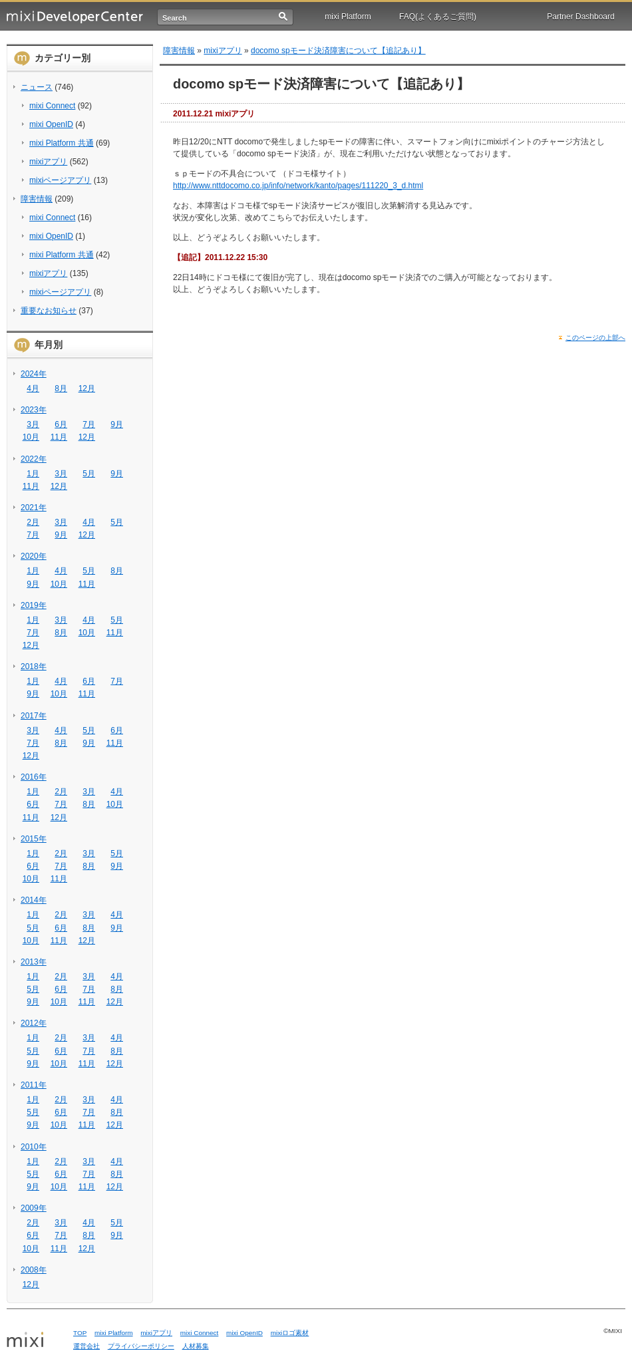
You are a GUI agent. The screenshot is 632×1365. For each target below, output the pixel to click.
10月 (31, 437)
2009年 (34, 1208)
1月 (33, 473)
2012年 (34, 1023)
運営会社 (86, 1346)
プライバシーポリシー (141, 1346)
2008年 (34, 1270)
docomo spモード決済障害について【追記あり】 (338, 50)
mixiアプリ (48, 161)
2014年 (34, 900)
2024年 (34, 374)
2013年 (34, 962)
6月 (61, 424)
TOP (79, 1332)
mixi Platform (348, 16)
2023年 (34, 409)
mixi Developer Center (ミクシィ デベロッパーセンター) (75, 17)
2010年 (34, 1146)
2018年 (34, 666)
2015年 (34, 838)
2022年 (34, 459)
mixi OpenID (51, 124)
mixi (35, 1340)
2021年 (34, 507)
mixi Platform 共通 (61, 143)
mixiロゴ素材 (290, 1332)
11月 (59, 437)
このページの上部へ (595, 337)
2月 (33, 522)
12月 (87, 388)
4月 (33, 388)
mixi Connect (52, 105)
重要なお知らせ (49, 310)
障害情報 (37, 199)
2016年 (34, 777)
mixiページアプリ (60, 180)
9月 (116, 424)
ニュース (37, 87)
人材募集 (195, 1346)
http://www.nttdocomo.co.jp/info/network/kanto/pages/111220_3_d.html (298, 185)
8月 (61, 388)
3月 (33, 424)
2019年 (34, 605)
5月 (88, 473)
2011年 (34, 1085)
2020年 (34, 556)
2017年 (34, 715)
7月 (88, 424)
